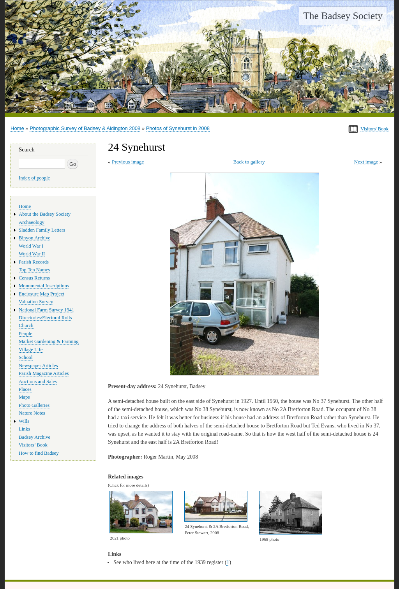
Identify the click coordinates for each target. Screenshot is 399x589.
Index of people (34, 178)
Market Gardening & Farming (49, 341)
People (25, 333)
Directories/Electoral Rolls (45, 317)
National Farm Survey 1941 (46, 310)
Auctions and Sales (38, 381)
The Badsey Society (343, 15)
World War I (31, 246)
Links (24, 429)
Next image (366, 162)
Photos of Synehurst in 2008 (178, 128)
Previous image (128, 162)
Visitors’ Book (33, 445)
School (26, 357)
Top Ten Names (34, 270)
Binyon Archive (34, 238)
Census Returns (34, 278)
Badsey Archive (34, 437)
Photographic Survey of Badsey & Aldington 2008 (85, 128)
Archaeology (31, 222)
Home (17, 128)
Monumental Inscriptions (44, 285)
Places (25, 389)
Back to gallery (249, 162)
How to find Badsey (39, 453)
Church (26, 325)
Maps (24, 397)
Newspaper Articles (38, 365)
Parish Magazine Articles (44, 373)
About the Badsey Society (45, 214)
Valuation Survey (36, 301)
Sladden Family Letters (42, 230)
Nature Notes (32, 413)
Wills (24, 421)
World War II (32, 254)
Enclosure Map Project (41, 294)
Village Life (30, 349)
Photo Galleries (34, 405)
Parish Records (34, 262)
